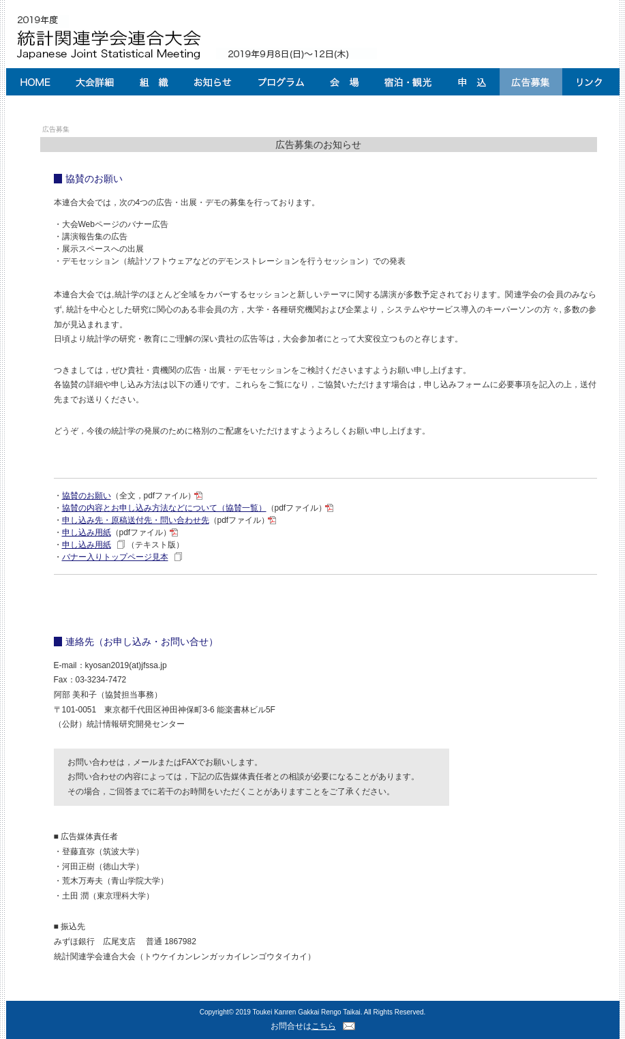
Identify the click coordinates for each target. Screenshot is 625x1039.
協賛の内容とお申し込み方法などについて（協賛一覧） (164, 508)
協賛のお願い (86, 495)
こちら (323, 1026)
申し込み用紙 (86, 532)
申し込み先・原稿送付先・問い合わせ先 (135, 520)
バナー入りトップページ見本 (115, 557)
